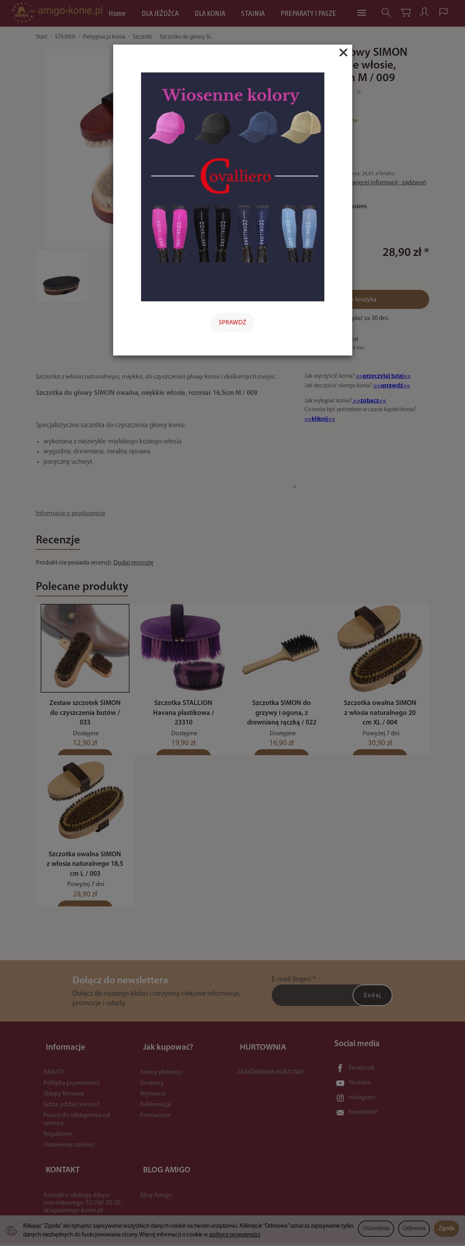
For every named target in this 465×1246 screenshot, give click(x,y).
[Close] (343, 53)
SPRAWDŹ (232, 323)
